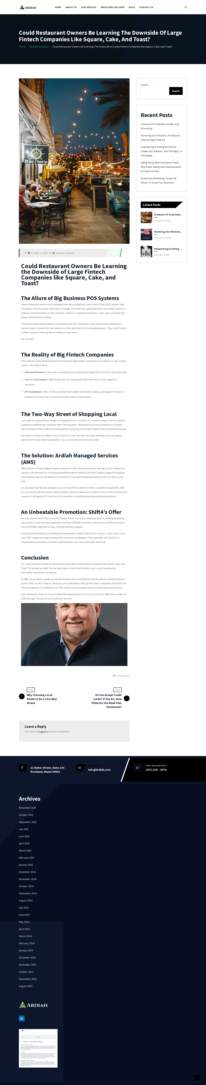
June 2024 (24, 914)
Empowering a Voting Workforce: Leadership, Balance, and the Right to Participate (161, 151)
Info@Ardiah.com (99, 769)
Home (58, 7)
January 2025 (26, 864)
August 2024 (25, 900)
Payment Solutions (39, 46)
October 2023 (26, 971)
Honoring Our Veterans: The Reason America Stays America (168, 231)
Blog (132, 7)
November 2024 (27, 879)
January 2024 (26, 950)
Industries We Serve (113, 7)
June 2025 (24, 836)
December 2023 (27, 957)
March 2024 (25, 936)
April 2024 (24, 929)
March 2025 (25, 850)
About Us (71, 7)
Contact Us (146, 7)
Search (144, 84)
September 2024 (28, 893)
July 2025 (23, 829)
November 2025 (27, 807)
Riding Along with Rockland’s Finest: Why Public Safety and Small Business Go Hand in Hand (161, 167)
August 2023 (25, 986)
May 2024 (24, 921)
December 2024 (27, 872)
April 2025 (24, 843)
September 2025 (28, 822)
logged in (44, 731)
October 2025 (26, 814)
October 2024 (26, 886)
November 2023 (27, 964)
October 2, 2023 (39, 253)
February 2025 (26, 857)
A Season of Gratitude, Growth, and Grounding (168, 214)
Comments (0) (123, 675)
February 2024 (26, 943)
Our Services (88, 7)
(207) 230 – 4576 (156, 769)
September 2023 (28, 979)
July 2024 (23, 907)
